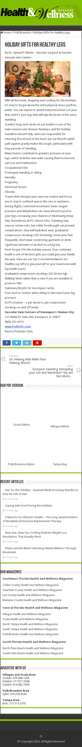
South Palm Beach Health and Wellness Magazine (33, 653)
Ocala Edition (21, 424)
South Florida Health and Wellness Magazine (34, 642)
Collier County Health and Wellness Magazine (31, 585)
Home (5, 32)
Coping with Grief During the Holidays (28, 505)
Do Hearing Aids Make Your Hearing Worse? (31, 360)
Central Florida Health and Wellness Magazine (35, 607)
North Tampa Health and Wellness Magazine (30, 624)
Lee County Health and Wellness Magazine (29, 595)
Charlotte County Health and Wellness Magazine (32, 590)
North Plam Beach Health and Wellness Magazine (33, 648)
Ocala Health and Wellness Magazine (25, 619)
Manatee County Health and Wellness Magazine (32, 600)
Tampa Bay (60, 464)
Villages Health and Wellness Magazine (27, 614)
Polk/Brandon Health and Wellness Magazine (30, 634)
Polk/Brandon (22, 32)
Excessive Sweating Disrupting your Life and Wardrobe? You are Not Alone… (50, 371)
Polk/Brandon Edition (21, 464)
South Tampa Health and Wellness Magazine (30, 629)
